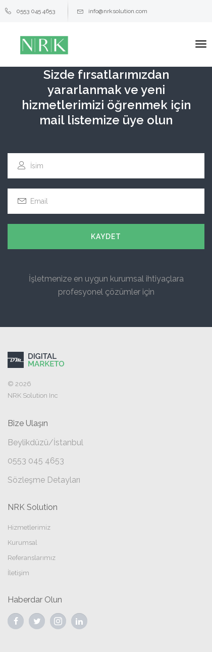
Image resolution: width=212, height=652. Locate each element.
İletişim (18, 573)
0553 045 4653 (30, 11)
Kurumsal (22, 542)
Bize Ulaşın (28, 423)
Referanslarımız (32, 558)
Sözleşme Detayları (44, 480)
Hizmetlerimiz (29, 527)
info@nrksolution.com (112, 11)
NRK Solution (33, 507)
